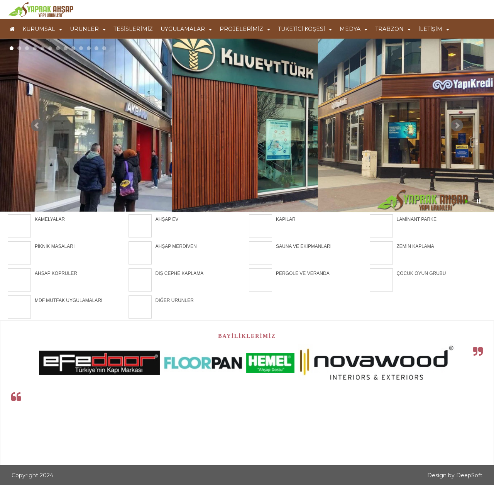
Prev (37, 125)
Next (457, 125)
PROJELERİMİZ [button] (245, 28)
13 (104, 48)
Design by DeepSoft (454, 475)
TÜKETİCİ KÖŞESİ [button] (305, 28)
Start (467, 201)
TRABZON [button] (393, 28)
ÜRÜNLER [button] (88, 28)
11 (89, 48)
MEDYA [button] (353, 28)
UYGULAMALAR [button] (186, 28)
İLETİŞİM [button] (433, 28)
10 (81, 48)
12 (96, 48)
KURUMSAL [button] (42, 28)
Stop (478, 201)
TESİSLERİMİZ (133, 28)
